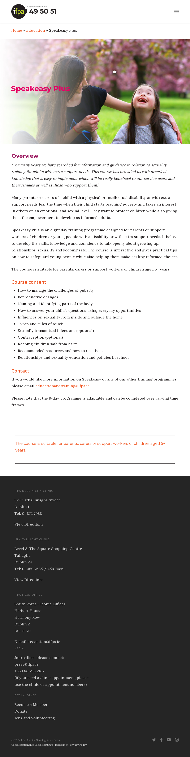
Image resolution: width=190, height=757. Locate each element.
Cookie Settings (43, 744)
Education (35, 30)
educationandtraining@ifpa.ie (62, 385)
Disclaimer (61, 744)
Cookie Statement (22, 744)
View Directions (28, 524)
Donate (20, 711)
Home (16, 30)
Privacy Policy (78, 744)
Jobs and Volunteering (34, 718)
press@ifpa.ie (26, 664)
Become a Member (31, 704)
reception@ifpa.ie (44, 641)
